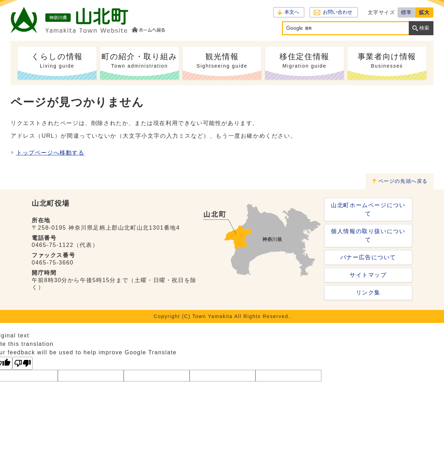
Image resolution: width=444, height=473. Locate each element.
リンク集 (368, 292)
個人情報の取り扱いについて (368, 235)
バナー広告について (368, 257)
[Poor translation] (22, 363)
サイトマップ (368, 275)
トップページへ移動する (50, 153)
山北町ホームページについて (368, 209)
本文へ (291, 12)
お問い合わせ (337, 12)
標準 (406, 12)
